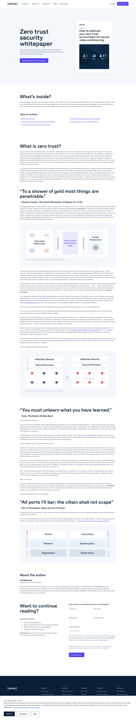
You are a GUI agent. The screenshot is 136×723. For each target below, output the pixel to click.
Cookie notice (19, 707)
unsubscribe (111, 637)
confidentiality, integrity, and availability (86, 330)
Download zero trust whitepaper (34, 60)
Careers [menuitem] (83, 694)
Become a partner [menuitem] (67, 691)
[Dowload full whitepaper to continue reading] (93, 521)
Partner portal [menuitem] (66, 694)
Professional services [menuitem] (47, 694)
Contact (112, 4)
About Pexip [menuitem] (84, 691)
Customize (23, 714)
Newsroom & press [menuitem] (122, 694)
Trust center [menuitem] (44, 691)
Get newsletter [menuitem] (121, 691)
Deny (35, 714)
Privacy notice (35, 707)
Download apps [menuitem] (101, 691)
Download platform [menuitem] (103, 694)
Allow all (9, 714)
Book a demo (122, 4)
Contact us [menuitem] (120, 688)
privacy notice (103, 640)
